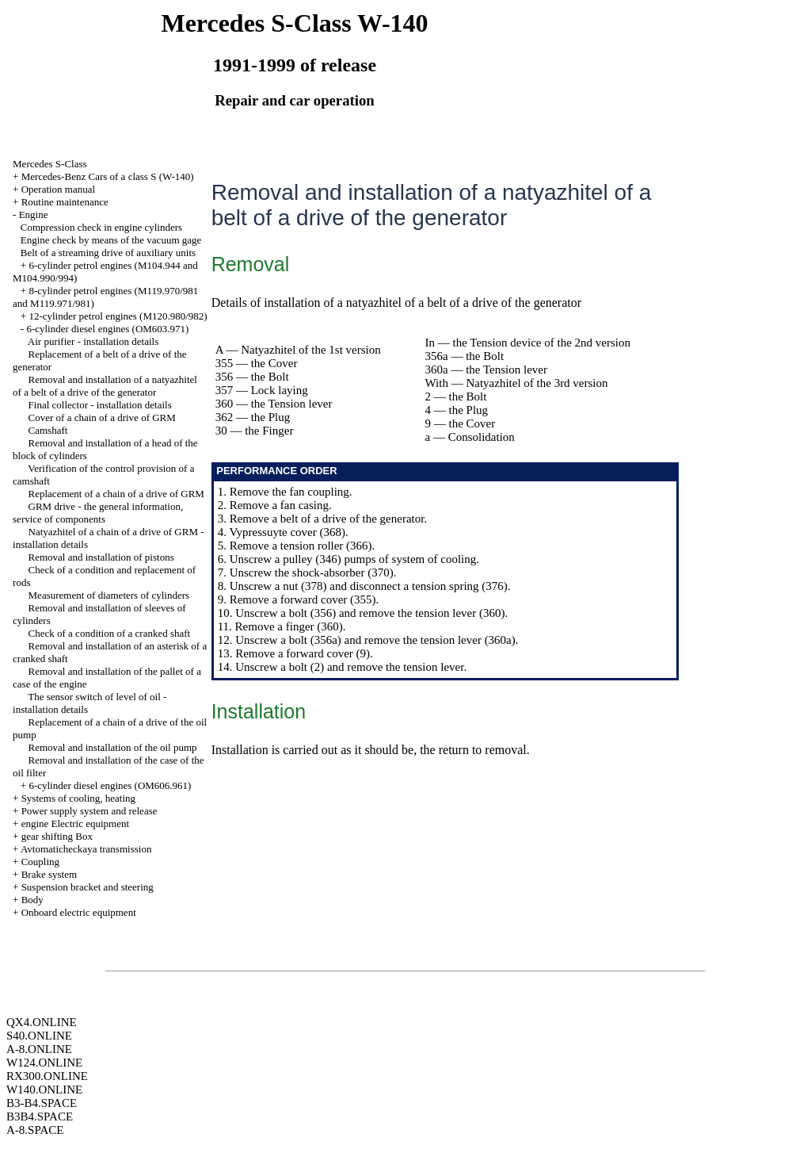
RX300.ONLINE (47, 1076)
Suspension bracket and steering (87, 887)
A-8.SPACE (34, 1130)
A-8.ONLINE (39, 1049)
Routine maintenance (65, 202)
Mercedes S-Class (50, 164)
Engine (33, 214)
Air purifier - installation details (93, 341)
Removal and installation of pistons (101, 557)
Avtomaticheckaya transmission (86, 849)
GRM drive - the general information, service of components (98, 512)
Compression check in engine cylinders (101, 227)
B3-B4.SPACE (41, 1103)
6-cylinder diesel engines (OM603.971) (107, 329)
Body (32, 900)
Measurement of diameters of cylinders (109, 595)
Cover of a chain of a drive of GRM (102, 417)
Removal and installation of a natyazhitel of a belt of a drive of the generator (105, 385)
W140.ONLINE (44, 1089)
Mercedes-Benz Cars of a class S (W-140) (107, 176)
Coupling (40, 861)
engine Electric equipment (75, 823)
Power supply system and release (89, 811)
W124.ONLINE (44, 1062)
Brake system (49, 874)
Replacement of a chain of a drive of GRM (116, 494)
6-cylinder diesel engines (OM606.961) (110, 785)
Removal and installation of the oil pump (113, 747)
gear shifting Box (57, 836)
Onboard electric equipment (78, 912)
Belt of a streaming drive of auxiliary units (108, 253)
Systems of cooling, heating (78, 798)
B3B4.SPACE (39, 1116)
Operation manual (58, 189)
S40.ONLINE (39, 1035)
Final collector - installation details (100, 405)
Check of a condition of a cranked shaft (110, 633)
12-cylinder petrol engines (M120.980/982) (118, 316)
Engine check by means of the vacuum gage (111, 240)
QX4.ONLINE (41, 1022)
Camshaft (48, 430)
